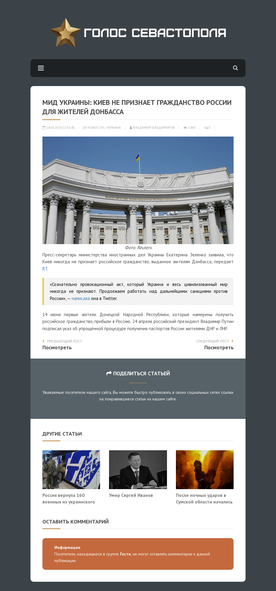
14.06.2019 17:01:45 (58, 127)
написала (81, 298)
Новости (96, 127)
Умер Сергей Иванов (131, 495)
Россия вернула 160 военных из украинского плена (68, 501)
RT (44, 269)
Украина (114, 127)
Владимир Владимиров (152, 127)
